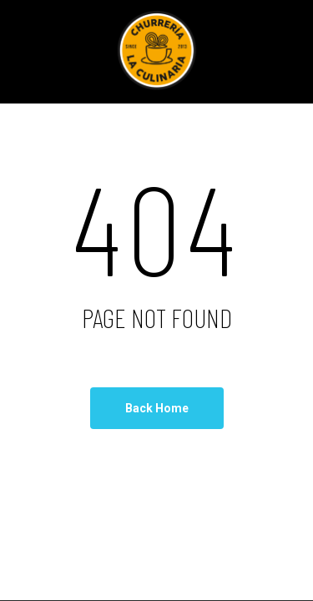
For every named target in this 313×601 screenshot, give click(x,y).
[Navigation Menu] (42, 51)
